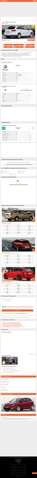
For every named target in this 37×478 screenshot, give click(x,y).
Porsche (25, 472)
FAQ (18, 462)
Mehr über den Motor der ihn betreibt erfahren (12, 324)
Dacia (22, 466)
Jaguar (15, 469)
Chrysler (12, 466)
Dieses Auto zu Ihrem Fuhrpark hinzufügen (11, 322)
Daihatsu (25, 466)
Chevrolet (25, 464)
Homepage (18, 459)
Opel (19, 472)
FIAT (14, 467)
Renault (12, 473)
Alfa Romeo (12, 464)
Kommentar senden (17, 310)
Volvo (26, 475)
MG (20, 470)
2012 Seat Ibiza (18, 396)
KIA (22, 469)
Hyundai (24, 467)
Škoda (20, 476)
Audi (15, 464)
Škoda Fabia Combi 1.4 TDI (7, 281)
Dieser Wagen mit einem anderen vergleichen (11, 323)
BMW (17, 464)
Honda (21, 467)
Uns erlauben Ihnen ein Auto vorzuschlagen (11, 326)
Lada (24, 469)
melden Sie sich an (5, 313)
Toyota (19, 475)
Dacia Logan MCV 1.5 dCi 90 (7, 222)
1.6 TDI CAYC (18, 66)
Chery (22, 464)
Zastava (17, 476)
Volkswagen (22, 475)
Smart (25, 473)
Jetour (20, 469)
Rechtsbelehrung (18, 461)
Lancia (11, 470)
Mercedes (25, 470)
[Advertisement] (18, 9)
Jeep (18, 469)
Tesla (16, 475)
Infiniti (13, 469)
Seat (23, 473)
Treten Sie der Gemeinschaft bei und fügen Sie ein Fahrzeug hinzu (19, 164)
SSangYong (20, 473)
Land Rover (14, 470)
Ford (16, 467)
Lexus (18, 470)
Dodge (12, 467)
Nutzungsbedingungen (16, 307)
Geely (19, 467)
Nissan (17, 472)
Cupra (18, 466)
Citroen (15, 466)
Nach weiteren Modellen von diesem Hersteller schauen (13, 325)
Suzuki (14, 475)
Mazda (22, 470)
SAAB (17, 473)
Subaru (11, 475)
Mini (11, 472)
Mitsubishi (14, 472)
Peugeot (22, 472)
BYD (19, 464)
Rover (14, 473)
